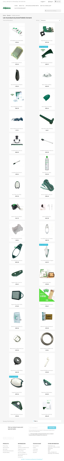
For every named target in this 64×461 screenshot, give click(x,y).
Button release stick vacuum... (17, 128)
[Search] (53, 10)
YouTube (7, 438)
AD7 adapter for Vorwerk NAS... (17, 40)
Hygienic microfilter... (47, 282)
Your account (37, 443)
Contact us (20, 457)
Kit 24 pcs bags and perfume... (47, 304)
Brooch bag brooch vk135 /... (17, 106)
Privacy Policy (21, 450)
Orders (34, 447)
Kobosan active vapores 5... (17, 326)
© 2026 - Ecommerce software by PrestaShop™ (32, 459)
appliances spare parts (32, 5)
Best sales (5, 449)
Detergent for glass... (47, 172)
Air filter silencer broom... (17, 62)
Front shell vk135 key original (47, 260)
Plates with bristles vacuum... (17, 414)
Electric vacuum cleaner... (17, 216)
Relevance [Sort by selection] (50, 20)
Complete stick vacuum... (17, 172)
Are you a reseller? (45, 5)
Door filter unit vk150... (17, 194)
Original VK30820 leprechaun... (47, 370)
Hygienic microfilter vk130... (17, 304)
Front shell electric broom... (17, 260)
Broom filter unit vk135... (47, 106)
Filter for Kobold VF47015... (17, 238)
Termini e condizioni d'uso (23, 447)
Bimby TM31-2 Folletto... (47, 84)
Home (16, 5)
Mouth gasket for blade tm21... (47, 348)
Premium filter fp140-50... (47, 414)
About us (21, 5)
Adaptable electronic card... (47, 40)
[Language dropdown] (43, 1)
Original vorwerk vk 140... (17, 392)
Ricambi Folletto (6, 452)
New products (6, 447)
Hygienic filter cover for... (17, 282)
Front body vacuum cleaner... (47, 238)
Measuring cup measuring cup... (17, 348)
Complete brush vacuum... (17, 150)
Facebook (4, 438)
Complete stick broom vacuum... (47, 150)
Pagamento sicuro (22, 449)
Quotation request (20, 8)
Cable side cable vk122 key (47, 128)
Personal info (36, 446)
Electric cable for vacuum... (47, 194)
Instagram (12, 438)
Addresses (35, 450)
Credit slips (35, 449)
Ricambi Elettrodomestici (8, 450)
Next (36, 421)
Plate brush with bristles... (47, 392)
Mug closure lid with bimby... (17, 370)
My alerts (35, 452)
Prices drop (5, 446)
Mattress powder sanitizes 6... (47, 326)
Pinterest (10, 438)
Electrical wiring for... (47, 216)
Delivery (19, 446)
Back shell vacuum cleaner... (47, 62)
